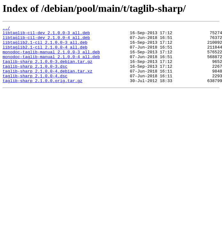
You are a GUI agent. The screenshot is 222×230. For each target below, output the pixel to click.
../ (6, 29)
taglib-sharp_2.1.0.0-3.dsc (35, 75)
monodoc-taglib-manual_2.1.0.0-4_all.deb (51, 63)
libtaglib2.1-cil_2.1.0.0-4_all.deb (45, 52)
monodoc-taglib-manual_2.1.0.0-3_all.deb (51, 57)
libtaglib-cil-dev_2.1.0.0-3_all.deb (46, 34)
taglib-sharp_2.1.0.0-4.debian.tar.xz (47, 80)
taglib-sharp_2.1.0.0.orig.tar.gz (43, 92)
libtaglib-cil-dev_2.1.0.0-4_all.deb (46, 40)
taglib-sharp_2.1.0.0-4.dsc (35, 86)
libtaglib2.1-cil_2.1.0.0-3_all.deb (45, 46)
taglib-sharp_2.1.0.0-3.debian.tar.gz (47, 69)
